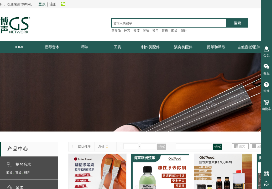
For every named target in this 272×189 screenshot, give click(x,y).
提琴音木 (52, 47)
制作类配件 (150, 47)
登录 (42, 4)
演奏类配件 (183, 47)
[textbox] (169, 23)
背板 (18, 172)
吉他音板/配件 (248, 47)
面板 (9, 172)
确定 (162, 146)
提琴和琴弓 (216, 47)
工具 (117, 47)
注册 (53, 4)
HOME (19, 47)
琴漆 (84, 47)
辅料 (27, 172)
